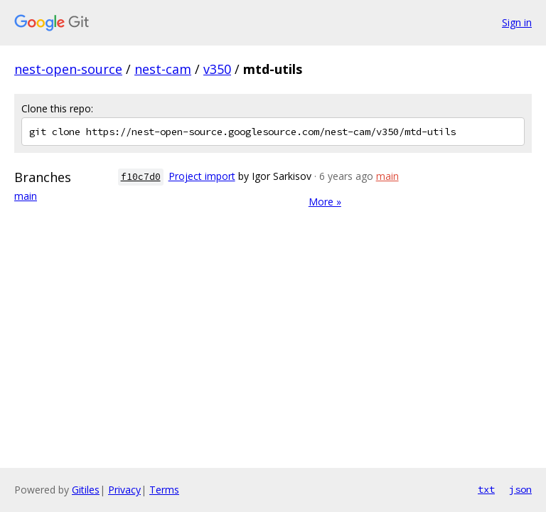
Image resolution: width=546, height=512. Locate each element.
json (520, 489)
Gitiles (86, 489)
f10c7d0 (141, 177)
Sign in (517, 22)
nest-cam (162, 69)
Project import (201, 176)
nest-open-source (68, 69)
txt (486, 489)
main (25, 196)
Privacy (124, 489)
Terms (164, 489)
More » (325, 201)
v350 (217, 69)
